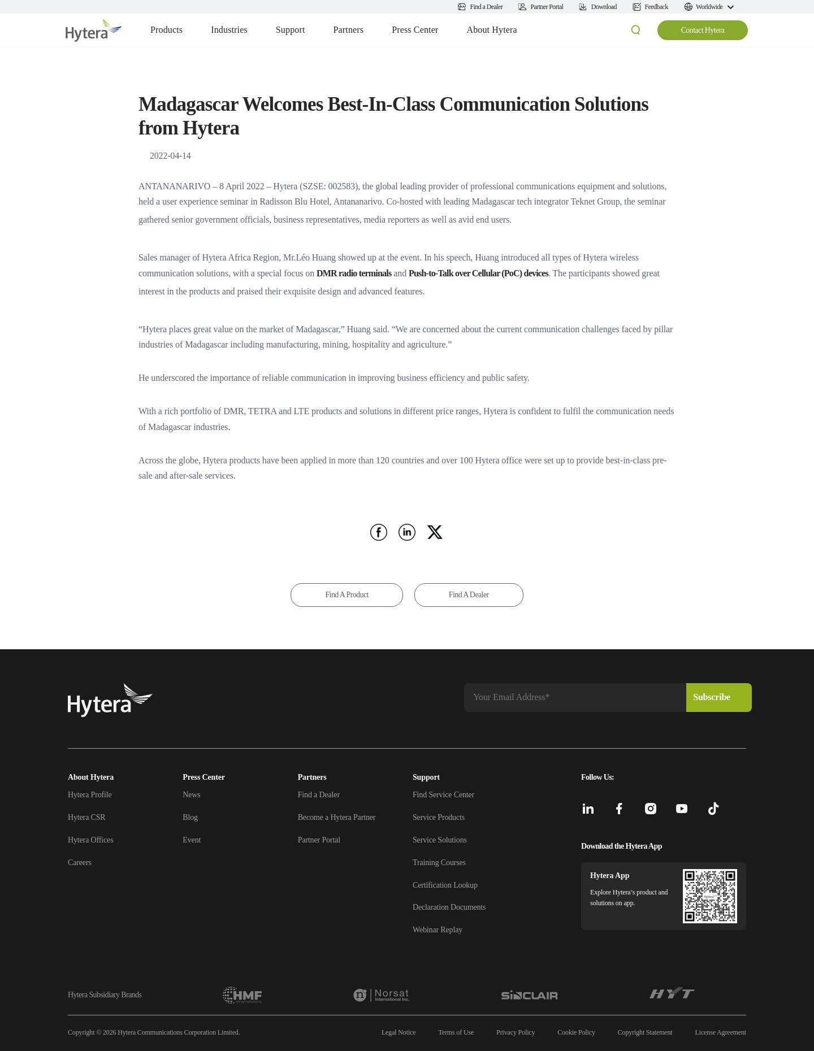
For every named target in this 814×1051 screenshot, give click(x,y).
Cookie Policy (576, 1032)
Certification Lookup (445, 885)
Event (192, 840)
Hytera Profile (90, 795)
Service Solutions (440, 840)
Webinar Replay (437, 930)
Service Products (439, 817)
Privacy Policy (515, 1032)
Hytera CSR (87, 817)
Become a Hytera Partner (337, 817)
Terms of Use (456, 1032)
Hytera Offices (90, 840)
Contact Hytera (703, 30)
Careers (80, 862)
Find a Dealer (319, 795)
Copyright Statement (645, 1032)
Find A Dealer (469, 594)
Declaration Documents (449, 907)
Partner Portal (319, 840)
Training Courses (439, 862)
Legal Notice (399, 1032)
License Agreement (720, 1032)
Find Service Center (443, 795)
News (191, 795)
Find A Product (346, 594)
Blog (190, 817)
